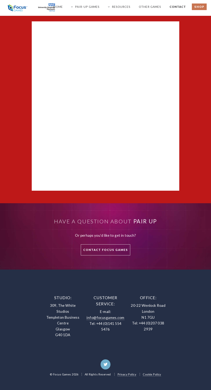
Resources (121, 6)
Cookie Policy (152, 374)
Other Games (150, 6)
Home (58, 6)
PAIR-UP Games (87, 6)
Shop (199, 6)
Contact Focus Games (105, 250)
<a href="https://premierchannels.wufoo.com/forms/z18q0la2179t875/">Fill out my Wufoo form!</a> (105, 102)
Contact (178, 6)
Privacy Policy (126, 374)
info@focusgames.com (105, 317)
